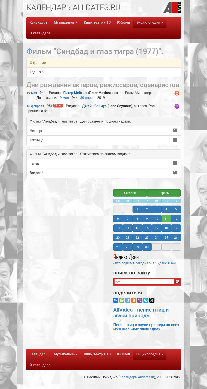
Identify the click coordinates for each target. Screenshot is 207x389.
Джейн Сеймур (94, 106)
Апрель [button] (164, 193)
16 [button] (147, 228)
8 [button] (137, 218)
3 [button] (156, 209)
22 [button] (137, 237)
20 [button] (118, 237)
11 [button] (166, 218)
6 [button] (118, 218)
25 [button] (166, 237)
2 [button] (147, 209)
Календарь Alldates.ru (136, 377)
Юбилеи (123, 22)
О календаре (40, 33)
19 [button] (176, 228)
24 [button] (156, 237)
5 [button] (176, 209)
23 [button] (147, 237)
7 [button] (127, 218)
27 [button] (118, 247)
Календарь (38, 22)
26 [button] (176, 237)
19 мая (31, 93)
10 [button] (156, 218)
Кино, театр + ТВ (97, 22)
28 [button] (127, 247)
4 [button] (166, 209)
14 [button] (127, 228)
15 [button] (137, 228)
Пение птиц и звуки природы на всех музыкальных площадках (146, 326)
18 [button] (166, 228)
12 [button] (176, 218)
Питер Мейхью (75, 93)
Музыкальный (65, 22)
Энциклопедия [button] (149, 22)
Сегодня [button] (130, 193)
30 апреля (88, 98)
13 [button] (118, 228)
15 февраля (35, 106)
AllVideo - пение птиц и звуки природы (141, 312)
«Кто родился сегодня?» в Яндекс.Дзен (144, 259)
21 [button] (127, 237)
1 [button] (137, 209)
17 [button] (156, 228)
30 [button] (147, 247)
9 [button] (147, 218)
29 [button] (137, 247)
